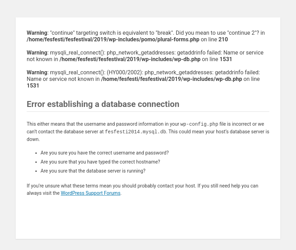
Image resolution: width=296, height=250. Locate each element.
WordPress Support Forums (90, 193)
